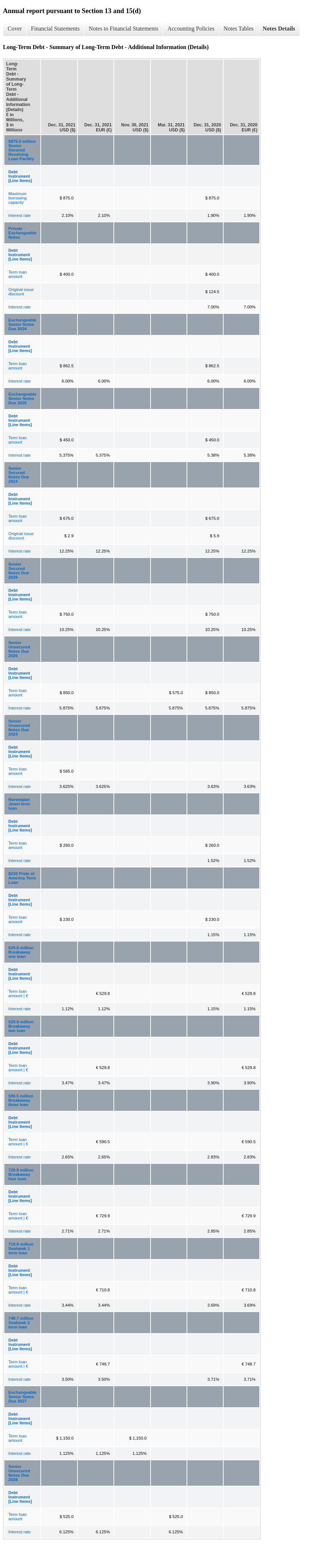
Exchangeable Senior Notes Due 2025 (22, 398)
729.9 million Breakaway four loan (20, 1174)
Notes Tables (239, 28)
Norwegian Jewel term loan (19, 803)
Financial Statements (55, 28)
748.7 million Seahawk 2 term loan (20, 1322)
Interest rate (19, 215)
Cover (15, 28)
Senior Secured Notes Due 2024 (18, 474)
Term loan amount (17, 274)
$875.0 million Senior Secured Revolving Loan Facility (22, 150)
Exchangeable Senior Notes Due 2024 (22, 324)
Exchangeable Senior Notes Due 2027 (22, 1396)
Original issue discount (21, 291)
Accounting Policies (190, 28)
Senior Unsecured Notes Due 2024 (19, 727)
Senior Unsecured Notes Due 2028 (19, 1473)
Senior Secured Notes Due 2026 (18, 570)
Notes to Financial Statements (124, 28)
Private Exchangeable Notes (22, 232)
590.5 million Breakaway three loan (20, 1100)
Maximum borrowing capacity (17, 198)
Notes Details (279, 28)
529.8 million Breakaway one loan (20, 952)
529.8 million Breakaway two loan (20, 1026)
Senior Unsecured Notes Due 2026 (19, 649)
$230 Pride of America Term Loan (22, 878)
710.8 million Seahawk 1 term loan (20, 1248)
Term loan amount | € (18, 993)
